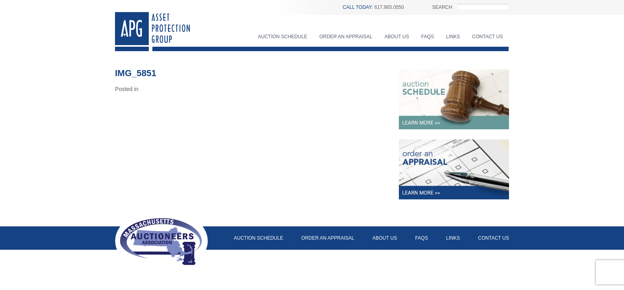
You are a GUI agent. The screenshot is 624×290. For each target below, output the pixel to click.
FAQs (427, 36)
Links (453, 36)
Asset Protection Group (152, 31)
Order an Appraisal (345, 36)
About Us (396, 36)
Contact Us (487, 36)
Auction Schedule (283, 36)
